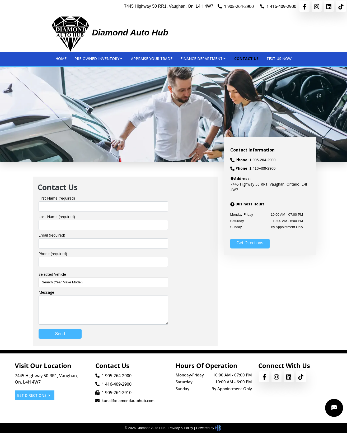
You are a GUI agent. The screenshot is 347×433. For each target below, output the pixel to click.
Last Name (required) (57, 216)
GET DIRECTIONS (34, 395)
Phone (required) (53, 253)
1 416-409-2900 (281, 6)
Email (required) (52, 235)
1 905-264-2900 (239, 6)
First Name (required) (57, 198)
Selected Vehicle (52, 274)
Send (60, 333)
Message (46, 292)
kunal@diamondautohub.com (128, 400)
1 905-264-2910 (117, 392)
